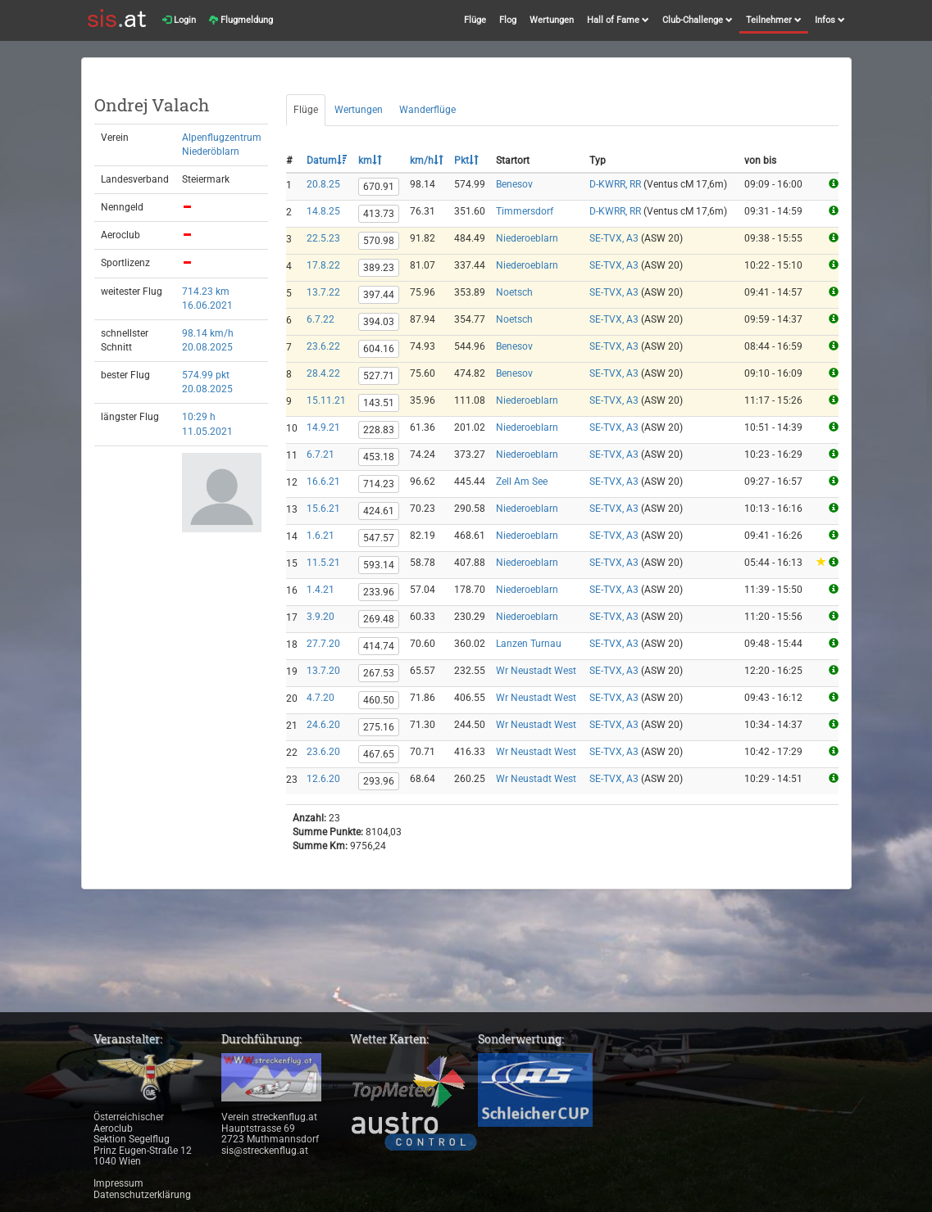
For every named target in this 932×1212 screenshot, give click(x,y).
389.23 (378, 268)
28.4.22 (323, 373)
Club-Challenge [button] (697, 20)
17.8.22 (323, 265)
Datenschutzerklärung (142, 1195)
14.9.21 (323, 427)
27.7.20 (323, 643)
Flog (507, 20)
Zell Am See (522, 481)
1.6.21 (320, 535)
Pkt (466, 160)
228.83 (378, 430)
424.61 (378, 511)
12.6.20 (323, 779)
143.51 (378, 403)
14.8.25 (323, 211)
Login (179, 20)
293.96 (378, 781)
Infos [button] (830, 20)
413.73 (378, 213)
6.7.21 (320, 454)
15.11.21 (326, 400)
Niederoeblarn (527, 238)
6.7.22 (320, 319)
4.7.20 (320, 697)
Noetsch (514, 292)
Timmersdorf (524, 211)
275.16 (378, 727)
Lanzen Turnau (528, 643)
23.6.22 (323, 346)
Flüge (475, 20)
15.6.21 (323, 508)
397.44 (378, 295)
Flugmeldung (241, 20)
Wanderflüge (427, 109)
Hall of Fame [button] (618, 20)
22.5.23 (323, 238)
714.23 (378, 484)
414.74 (378, 646)
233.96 (378, 592)
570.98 (378, 240)
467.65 (378, 754)
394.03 (378, 322)
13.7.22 (323, 292)
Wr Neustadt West (536, 670)
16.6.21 (323, 481)
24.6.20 (323, 724)
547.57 (378, 538)
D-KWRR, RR (615, 184)
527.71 (378, 376)
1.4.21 (320, 589)
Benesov (514, 184)
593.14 (378, 565)
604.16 (378, 349)
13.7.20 (323, 670)
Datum (327, 160)
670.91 (378, 186)
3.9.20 (320, 616)
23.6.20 (323, 752)
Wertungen (552, 20)
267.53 (378, 673)
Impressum (118, 1183)
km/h (426, 160)
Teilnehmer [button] (774, 20)
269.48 (378, 619)
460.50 (378, 700)
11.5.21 (323, 562)
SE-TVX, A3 (614, 238)
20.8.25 (323, 184)
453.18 (378, 457)
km (370, 160)
